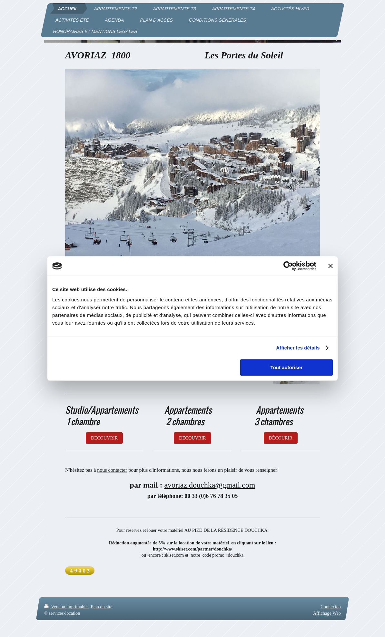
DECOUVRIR (104, 437)
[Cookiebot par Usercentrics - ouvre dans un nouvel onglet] (288, 266)
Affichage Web (327, 613)
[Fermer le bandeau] (330, 266)
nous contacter (112, 470)
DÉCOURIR (280, 437)
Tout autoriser (287, 367)
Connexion (331, 606)
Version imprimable (66, 606)
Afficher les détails (298, 347)
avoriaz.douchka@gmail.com (209, 485)
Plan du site (102, 606)
